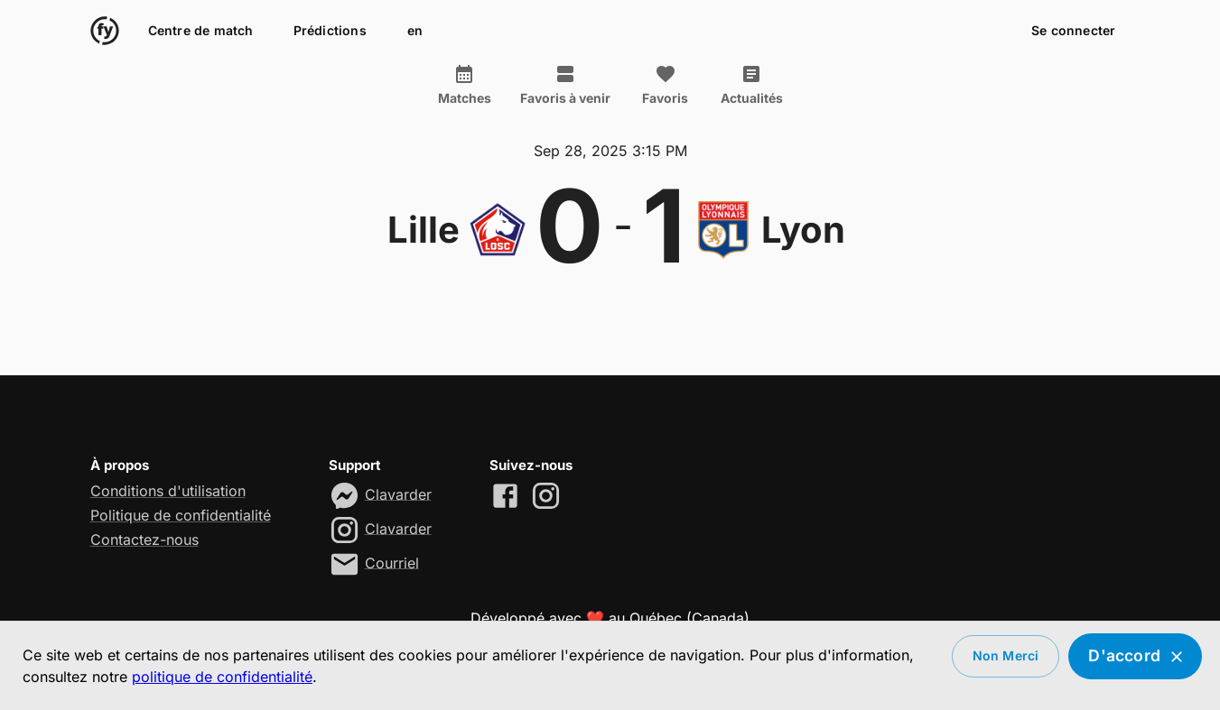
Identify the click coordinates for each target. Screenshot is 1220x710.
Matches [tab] (465, 84)
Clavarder (398, 493)
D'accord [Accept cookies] (1135, 656)
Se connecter (1073, 31)
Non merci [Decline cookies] (1006, 656)
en (415, 31)
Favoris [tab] (665, 84)
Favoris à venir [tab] (565, 84)
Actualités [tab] (751, 84)
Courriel (392, 562)
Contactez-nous (144, 539)
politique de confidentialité (222, 677)
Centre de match (201, 31)
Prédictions (330, 31)
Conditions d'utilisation (168, 491)
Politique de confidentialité (180, 515)
